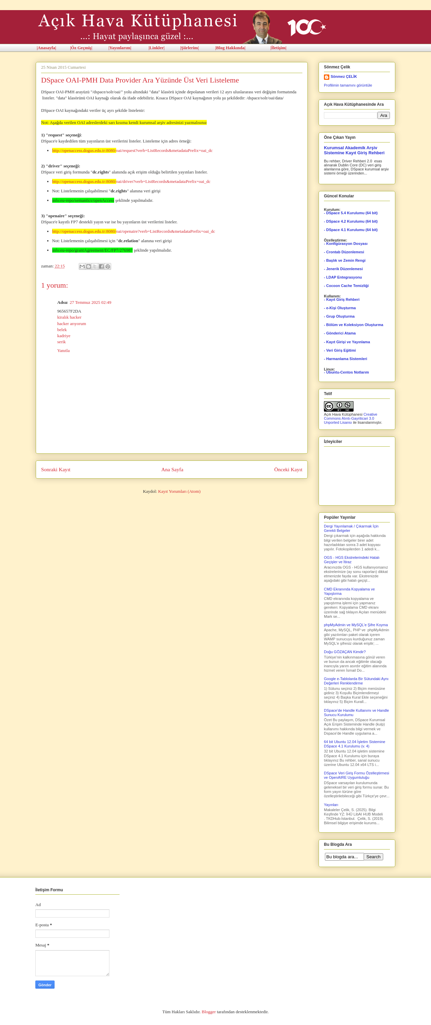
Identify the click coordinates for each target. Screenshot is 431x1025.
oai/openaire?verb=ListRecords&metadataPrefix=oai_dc (133, 231)
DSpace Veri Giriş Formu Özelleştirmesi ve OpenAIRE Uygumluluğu (356, 775)
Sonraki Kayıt (55, 469)
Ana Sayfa (172, 469)
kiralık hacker (69, 317)
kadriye (63, 335)
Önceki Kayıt (288, 469)
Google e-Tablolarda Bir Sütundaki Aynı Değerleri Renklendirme (356, 681)
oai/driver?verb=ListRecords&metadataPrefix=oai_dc (131, 181)
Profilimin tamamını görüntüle (348, 85)
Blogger (209, 1011)
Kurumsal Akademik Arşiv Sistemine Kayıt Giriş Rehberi (354, 150)
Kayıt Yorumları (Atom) (179, 491)
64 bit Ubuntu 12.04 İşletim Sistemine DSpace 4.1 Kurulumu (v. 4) (354, 744)
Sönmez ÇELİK (344, 76)
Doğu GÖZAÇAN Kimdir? (345, 652)
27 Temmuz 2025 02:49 (90, 302)
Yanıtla (63, 350)
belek (62, 329)
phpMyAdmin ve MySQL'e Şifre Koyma (356, 625)
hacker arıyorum (71, 323)
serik (61, 341)
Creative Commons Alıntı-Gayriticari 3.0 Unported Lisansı (350, 418)
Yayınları (331, 805)
